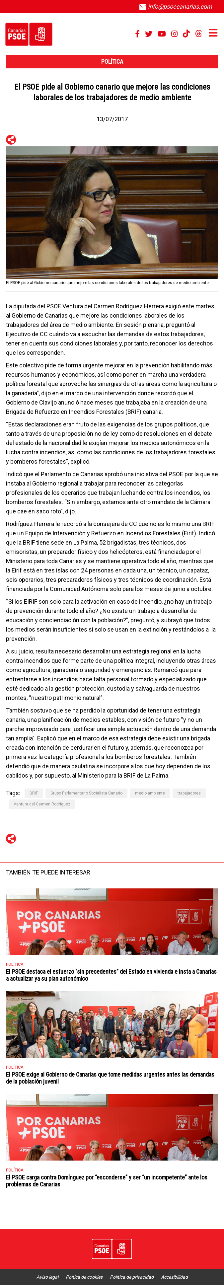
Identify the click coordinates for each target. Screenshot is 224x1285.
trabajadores (189, 793)
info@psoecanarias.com (175, 6)
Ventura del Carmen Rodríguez (42, 804)
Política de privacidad (132, 1277)
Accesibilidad (174, 1277)
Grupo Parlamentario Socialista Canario (86, 793)
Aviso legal (47, 1277)
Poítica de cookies (84, 1277)
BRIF (34, 793)
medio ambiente (150, 793)
